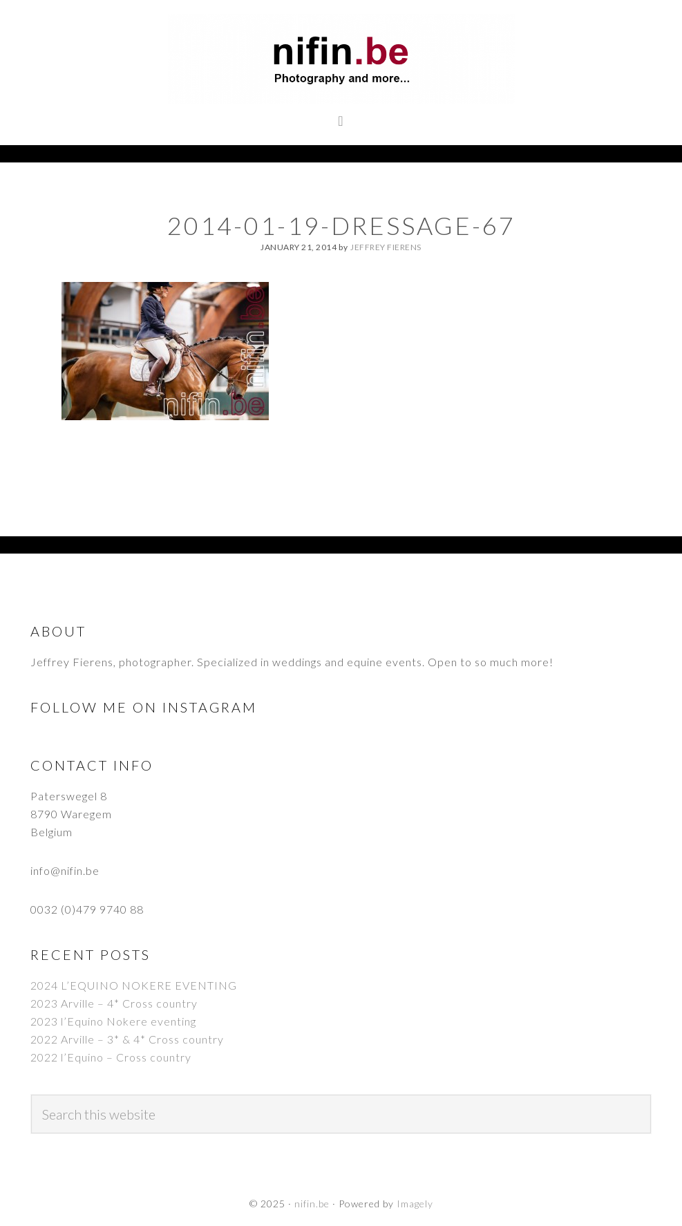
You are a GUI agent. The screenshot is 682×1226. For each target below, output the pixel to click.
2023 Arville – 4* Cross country (114, 1003)
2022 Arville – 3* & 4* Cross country (127, 1039)
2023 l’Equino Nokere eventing (113, 1021)
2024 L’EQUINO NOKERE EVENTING (133, 985)
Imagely (415, 1203)
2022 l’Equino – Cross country (110, 1057)
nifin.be (341, 59)
